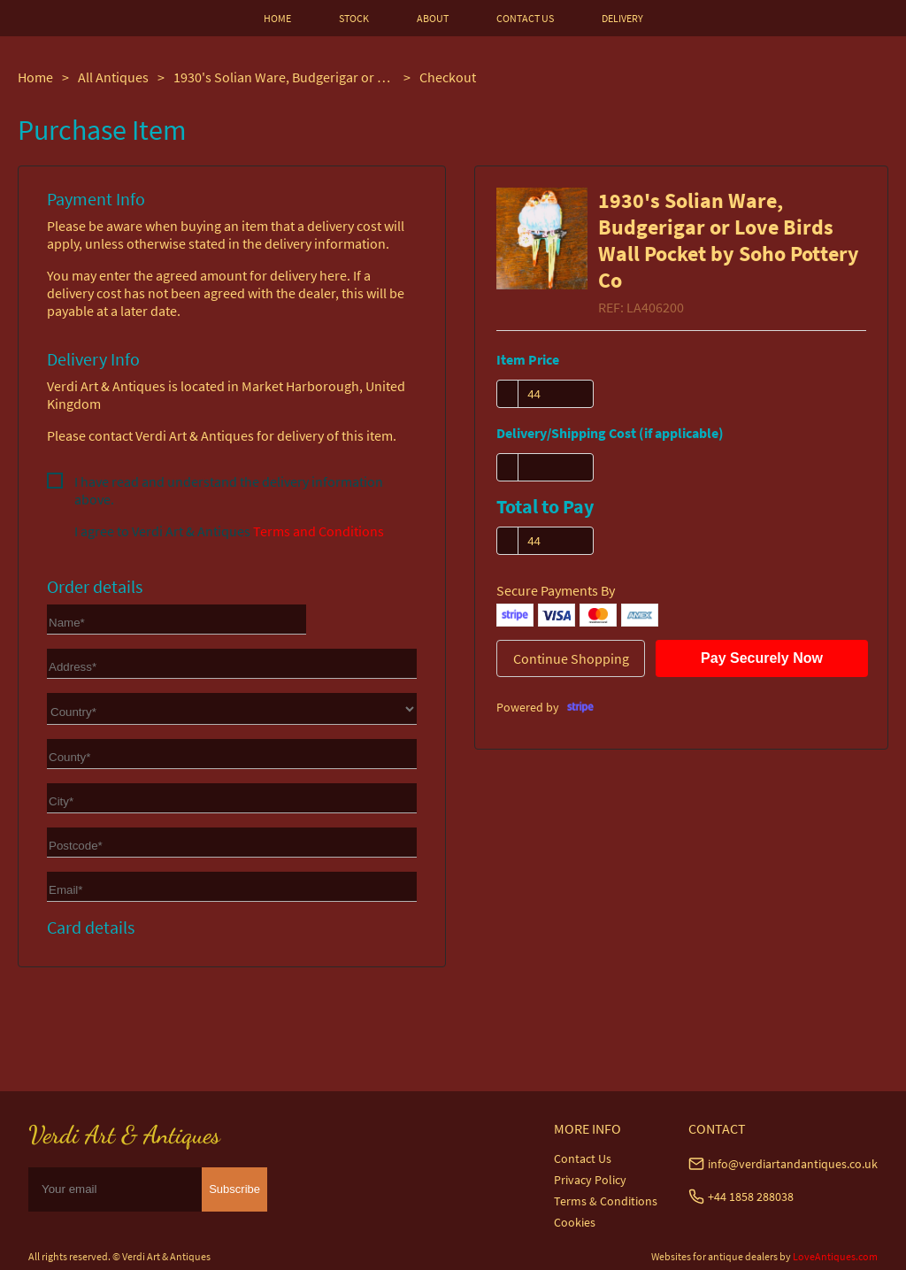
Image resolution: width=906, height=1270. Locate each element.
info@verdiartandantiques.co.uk (793, 1164)
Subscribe (234, 1189)
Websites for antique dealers (714, 1256)
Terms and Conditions (318, 531)
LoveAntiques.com (835, 1256)
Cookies (574, 1222)
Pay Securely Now (762, 658)
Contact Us (582, 1158)
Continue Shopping (571, 658)
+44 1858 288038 (751, 1197)
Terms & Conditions (605, 1201)
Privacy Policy (590, 1180)
